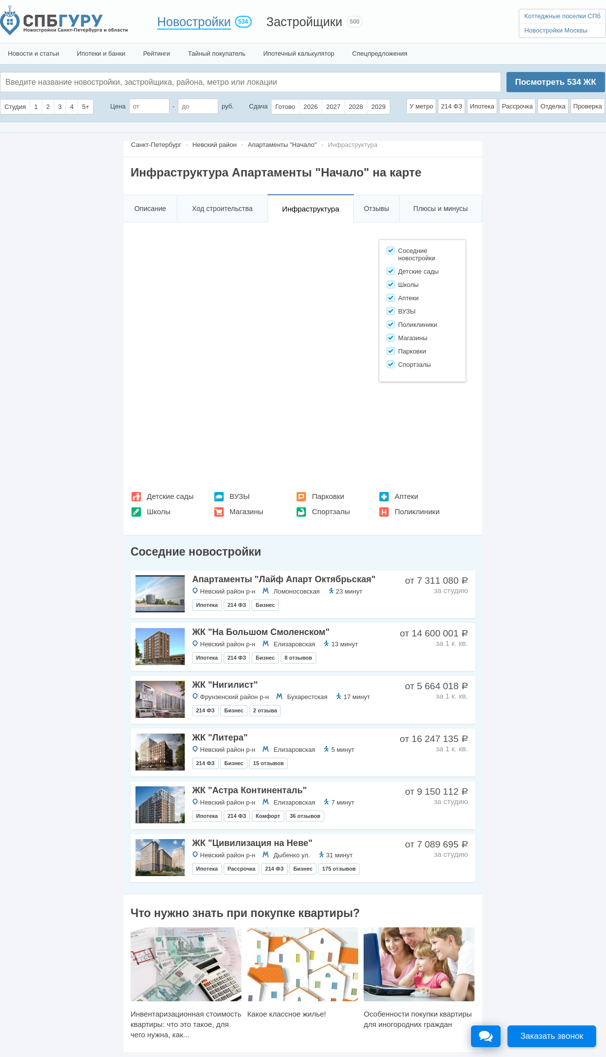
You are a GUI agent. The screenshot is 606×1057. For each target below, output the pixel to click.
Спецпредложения (379, 53)
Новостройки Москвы (555, 30)
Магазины (247, 511)
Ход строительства (222, 208)
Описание (150, 208)
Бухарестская (307, 697)
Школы (158, 511)
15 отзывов (268, 763)
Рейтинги (156, 53)
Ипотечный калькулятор (299, 53)
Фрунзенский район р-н (234, 697)
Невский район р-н (227, 591)
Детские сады (170, 496)
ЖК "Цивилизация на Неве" (252, 843)
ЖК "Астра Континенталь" (249, 790)
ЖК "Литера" (220, 737)
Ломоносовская (296, 591)
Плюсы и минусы (440, 208)
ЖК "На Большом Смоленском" (261, 632)
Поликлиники (417, 511)
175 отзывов (339, 869)
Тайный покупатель (216, 53)
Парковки (328, 496)
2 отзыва (265, 710)
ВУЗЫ (240, 496)
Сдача (258, 106)
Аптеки (406, 496)
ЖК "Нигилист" (225, 685)
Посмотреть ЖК (555, 82)
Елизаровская (294, 644)
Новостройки (194, 22)
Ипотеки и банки (101, 53)
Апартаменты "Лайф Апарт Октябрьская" (283, 579)
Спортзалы (331, 511)
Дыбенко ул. (291, 855)
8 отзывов (298, 658)
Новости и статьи (33, 53)
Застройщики (304, 22)
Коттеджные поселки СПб (562, 16)
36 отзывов (305, 816)
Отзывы (376, 208)
